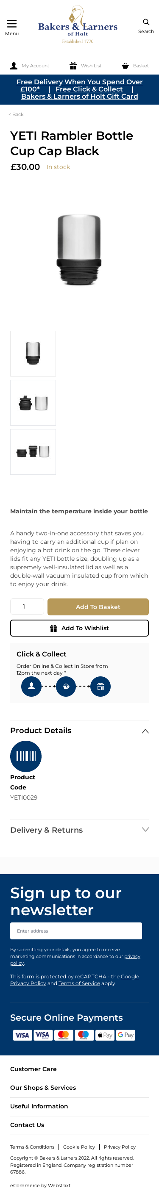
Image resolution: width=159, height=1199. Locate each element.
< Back (16, 114)
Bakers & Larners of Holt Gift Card (79, 96)
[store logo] (78, 25)
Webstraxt (59, 1185)
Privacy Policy (120, 1147)
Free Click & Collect (89, 89)
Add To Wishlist (79, 628)
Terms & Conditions (32, 1147)
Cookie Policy (79, 1147)
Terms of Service (79, 983)
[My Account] (29, 65)
